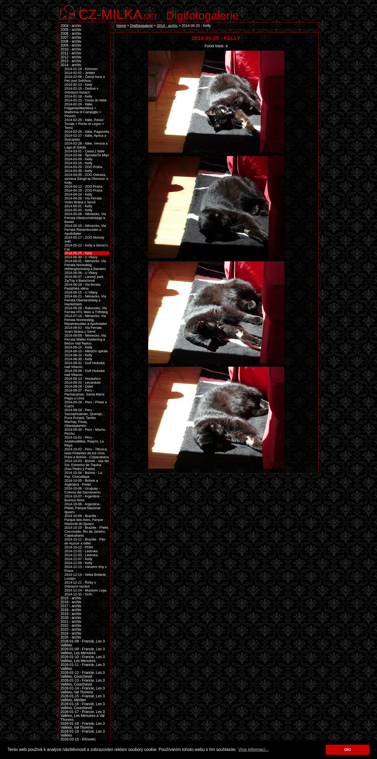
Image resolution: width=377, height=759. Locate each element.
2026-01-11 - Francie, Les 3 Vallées (82, 667)
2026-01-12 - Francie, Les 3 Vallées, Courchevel (82, 674)
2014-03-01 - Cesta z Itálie (84, 151)
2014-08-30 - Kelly (78, 359)
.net (118, 14)
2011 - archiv (70, 53)
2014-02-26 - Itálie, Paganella (86, 132)
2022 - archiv (70, 626)
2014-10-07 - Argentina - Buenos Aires (82, 498)
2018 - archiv (70, 610)
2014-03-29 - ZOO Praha (83, 167)
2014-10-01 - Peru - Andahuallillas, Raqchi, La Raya (84, 441)
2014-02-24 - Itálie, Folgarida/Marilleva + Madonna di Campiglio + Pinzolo (82, 110)
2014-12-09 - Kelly (78, 563)
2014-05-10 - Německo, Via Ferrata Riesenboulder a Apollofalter (85, 229)
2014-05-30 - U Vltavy (81, 257)
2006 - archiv (70, 34)
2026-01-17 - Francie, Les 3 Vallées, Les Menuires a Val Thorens (82, 716)
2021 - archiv (70, 622)
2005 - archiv (70, 30)
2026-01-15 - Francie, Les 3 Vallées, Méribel (82, 698)
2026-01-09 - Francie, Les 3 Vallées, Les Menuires (82, 651)
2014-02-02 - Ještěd (79, 73)
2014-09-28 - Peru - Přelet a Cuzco (85, 404)
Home (121, 26)
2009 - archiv (70, 45)
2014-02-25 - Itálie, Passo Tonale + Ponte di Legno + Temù (84, 124)
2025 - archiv (70, 637)
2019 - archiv (70, 614)
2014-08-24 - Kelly (78, 355)
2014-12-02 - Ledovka (81, 551)
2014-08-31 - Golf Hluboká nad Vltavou (84, 365)
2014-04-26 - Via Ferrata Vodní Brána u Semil (83, 200)
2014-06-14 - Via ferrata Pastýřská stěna (82, 286)
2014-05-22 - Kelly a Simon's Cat (86, 247)
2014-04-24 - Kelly (78, 194)
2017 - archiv (70, 606)
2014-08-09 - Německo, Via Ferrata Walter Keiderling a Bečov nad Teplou (85, 339)
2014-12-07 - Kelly (78, 559)
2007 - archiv (70, 37)
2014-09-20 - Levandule (82, 382)
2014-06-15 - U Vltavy (81, 292)
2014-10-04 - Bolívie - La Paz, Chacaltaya (83, 475)
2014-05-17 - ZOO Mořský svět (84, 239)
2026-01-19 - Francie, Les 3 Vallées (82, 733)
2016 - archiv (70, 602)
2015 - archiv (70, 598)
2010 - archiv (70, 49)
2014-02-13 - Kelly (78, 85)
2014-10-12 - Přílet (78, 547)
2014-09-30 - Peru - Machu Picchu (84, 431)
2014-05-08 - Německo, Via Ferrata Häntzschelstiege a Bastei (85, 218)
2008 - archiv (70, 41)
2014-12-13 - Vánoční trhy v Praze (85, 569)
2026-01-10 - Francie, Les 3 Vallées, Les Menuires (82, 659)
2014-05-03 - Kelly (78, 210)
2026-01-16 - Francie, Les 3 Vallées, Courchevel (82, 706)
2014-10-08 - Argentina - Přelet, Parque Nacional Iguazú (82, 508)
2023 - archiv (70, 629)
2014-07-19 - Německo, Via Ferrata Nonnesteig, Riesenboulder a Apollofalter (85, 320)
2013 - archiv (70, 61)
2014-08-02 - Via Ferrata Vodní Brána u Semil (83, 330)
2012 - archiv (70, 57)
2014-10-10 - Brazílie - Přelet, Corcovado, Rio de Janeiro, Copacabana (86, 531)
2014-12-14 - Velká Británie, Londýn (85, 576)
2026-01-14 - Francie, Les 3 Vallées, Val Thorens (82, 690)
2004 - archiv (70, 26)
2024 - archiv (70, 633)
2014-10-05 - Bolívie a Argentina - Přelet (81, 482)
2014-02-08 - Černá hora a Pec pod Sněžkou (84, 79)
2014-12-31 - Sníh (78, 594)
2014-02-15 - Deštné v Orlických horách (81, 90)
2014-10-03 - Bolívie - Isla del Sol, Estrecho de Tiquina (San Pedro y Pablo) (86, 465)
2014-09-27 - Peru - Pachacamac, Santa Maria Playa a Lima (84, 394)
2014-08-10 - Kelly (78, 347)
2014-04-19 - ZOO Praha (83, 190)
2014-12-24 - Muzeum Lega (85, 590)
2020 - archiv (70, 618)
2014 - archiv (167, 26)
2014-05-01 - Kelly (78, 206)
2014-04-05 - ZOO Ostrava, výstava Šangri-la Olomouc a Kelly (86, 179)
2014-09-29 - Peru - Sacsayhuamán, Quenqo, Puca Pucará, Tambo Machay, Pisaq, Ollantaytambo (83, 418)
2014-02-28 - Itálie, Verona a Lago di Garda (86, 145)
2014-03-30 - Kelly (78, 171)
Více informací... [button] (254, 749)
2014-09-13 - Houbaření (82, 379)
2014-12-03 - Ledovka (81, 555)
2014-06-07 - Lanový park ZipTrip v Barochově (83, 279)
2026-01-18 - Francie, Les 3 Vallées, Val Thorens (82, 725)
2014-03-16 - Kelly (78, 163)
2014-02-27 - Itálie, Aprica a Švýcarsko (85, 137)
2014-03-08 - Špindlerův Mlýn (86, 155)
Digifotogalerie (202, 15)
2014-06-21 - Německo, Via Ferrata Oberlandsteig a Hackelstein (85, 300)
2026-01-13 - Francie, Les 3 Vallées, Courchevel (82, 682)
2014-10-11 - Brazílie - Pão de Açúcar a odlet (84, 541)
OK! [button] (347, 750)
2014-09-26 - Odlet (78, 386)
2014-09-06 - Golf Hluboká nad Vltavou (84, 373)
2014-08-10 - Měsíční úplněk (86, 351)
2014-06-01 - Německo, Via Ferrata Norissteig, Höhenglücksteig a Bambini (85, 265)
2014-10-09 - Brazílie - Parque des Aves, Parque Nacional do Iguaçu (83, 520)
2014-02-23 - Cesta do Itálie (85, 100)
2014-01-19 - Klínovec (81, 69)
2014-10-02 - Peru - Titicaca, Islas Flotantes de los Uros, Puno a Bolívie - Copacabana (86, 453)
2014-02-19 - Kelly (78, 96)
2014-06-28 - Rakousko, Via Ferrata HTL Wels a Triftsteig (86, 310)
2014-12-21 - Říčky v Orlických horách (80, 584)
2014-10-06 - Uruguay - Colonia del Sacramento (82, 490)
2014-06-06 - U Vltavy (81, 273)
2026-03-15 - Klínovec (78, 739)
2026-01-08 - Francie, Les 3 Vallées (82, 643)
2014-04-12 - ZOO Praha (83, 186)
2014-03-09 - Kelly (78, 159)
